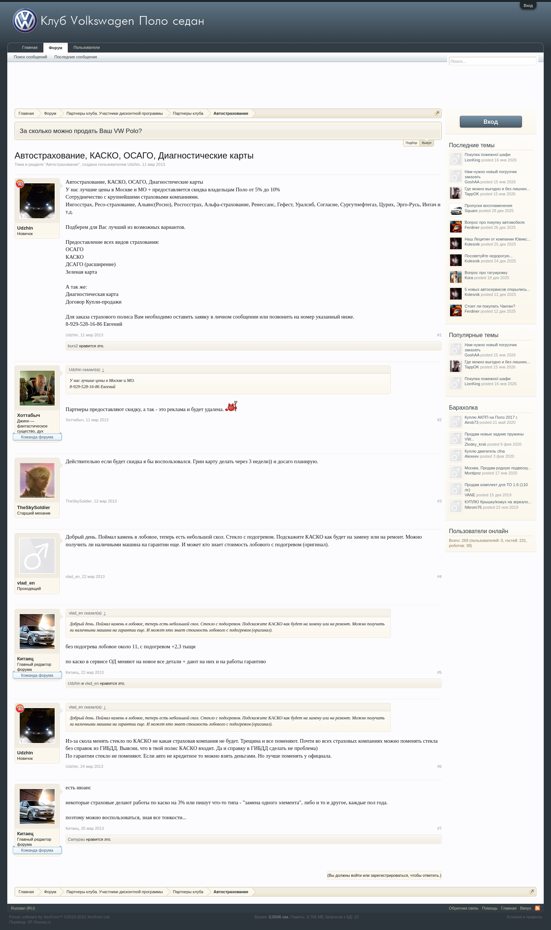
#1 (439, 335)
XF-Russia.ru (39, 922)
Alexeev (472, 456)
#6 (439, 766)
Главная (30, 47)
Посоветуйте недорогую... (489, 256)
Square (471, 210)
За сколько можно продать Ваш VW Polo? (81, 130)
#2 (439, 420)
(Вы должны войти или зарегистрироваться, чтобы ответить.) (384, 875)
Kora (469, 278)
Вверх (525, 908)
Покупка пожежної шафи (488, 154)
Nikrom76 (473, 507)
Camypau (76, 839)
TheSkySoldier (33, 507)
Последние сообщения (75, 57)
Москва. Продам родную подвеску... (498, 468)
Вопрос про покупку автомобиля (495, 222)
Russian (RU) (23, 908)
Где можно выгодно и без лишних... (497, 189)
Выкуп (426, 142)
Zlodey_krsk (475, 444)
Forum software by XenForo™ (59, 917)
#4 (439, 576)
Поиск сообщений (30, 57)
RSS (537, 908)
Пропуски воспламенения (488, 205)
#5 (439, 672)
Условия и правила (524, 917)
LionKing (472, 160)
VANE (470, 495)
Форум (55, 48)
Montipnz (473, 473)
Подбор (411, 143)
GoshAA (472, 182)
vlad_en (26, 583)
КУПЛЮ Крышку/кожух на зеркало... (498, 502)
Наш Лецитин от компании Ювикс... (498, 239)
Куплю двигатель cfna (485, 451)
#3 (439, 501)
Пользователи (87, 47)
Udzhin (134, 164)
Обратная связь (463, 908)
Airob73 (471, 422)
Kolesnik (472, 244)
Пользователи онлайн (478, 531)
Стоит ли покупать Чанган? (490, 306)
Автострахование (62, 164)
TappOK (472, 194)
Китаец (25, 658)
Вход (528, 5)
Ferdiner (472, 227)
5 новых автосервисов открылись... (497, 289)
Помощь (490, 908)
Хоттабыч (28, 415)
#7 (439, 828)
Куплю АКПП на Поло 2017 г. (491, 417)
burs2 (73, 346)
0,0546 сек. (279, 917)
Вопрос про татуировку (486, 272)
